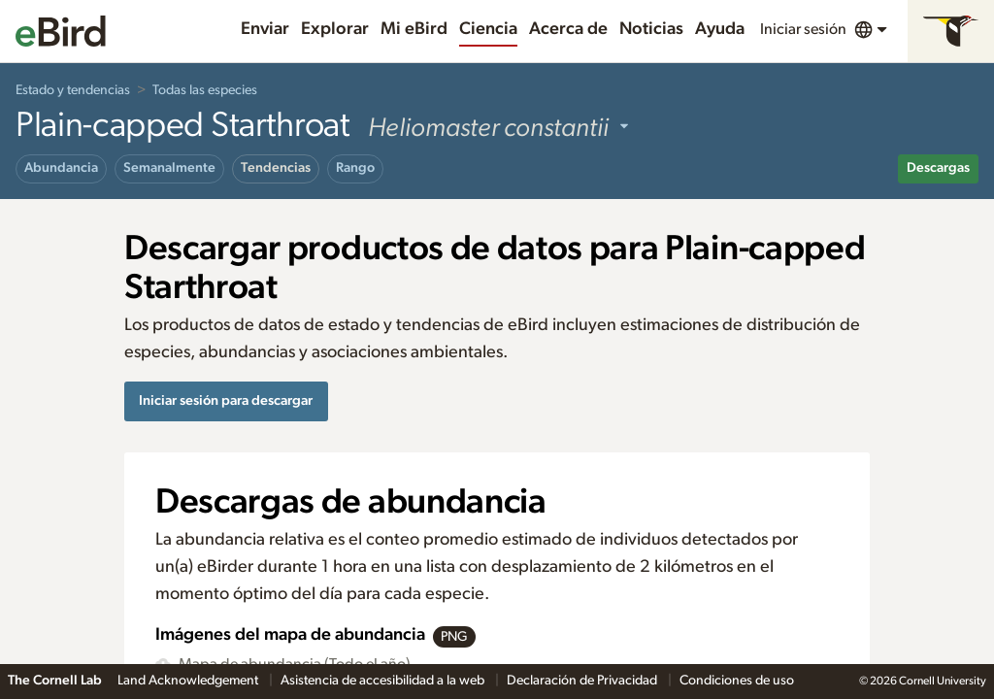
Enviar (265, 29)
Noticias (651, 29)
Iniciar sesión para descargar (226, 400)
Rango (355, 168)
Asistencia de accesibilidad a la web (384, 680)
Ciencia (488, 29)
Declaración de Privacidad (583, 680)
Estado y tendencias (73, 90)
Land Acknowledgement (189, 680)
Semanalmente (169, 168)
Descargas (938, 168)
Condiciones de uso (736, 680)
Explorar (335, 29)
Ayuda (720, 29)
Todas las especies (204, 90)
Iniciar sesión (803, 29)
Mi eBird (414, 29)
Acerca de (568, 29)
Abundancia (61, 168)
